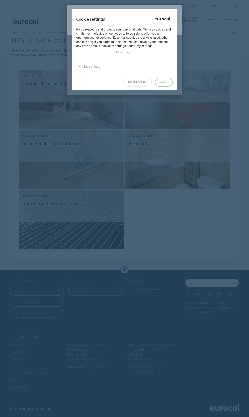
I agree (164, 82)
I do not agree (137, 82)
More (123, 53)
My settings (88, 66)
